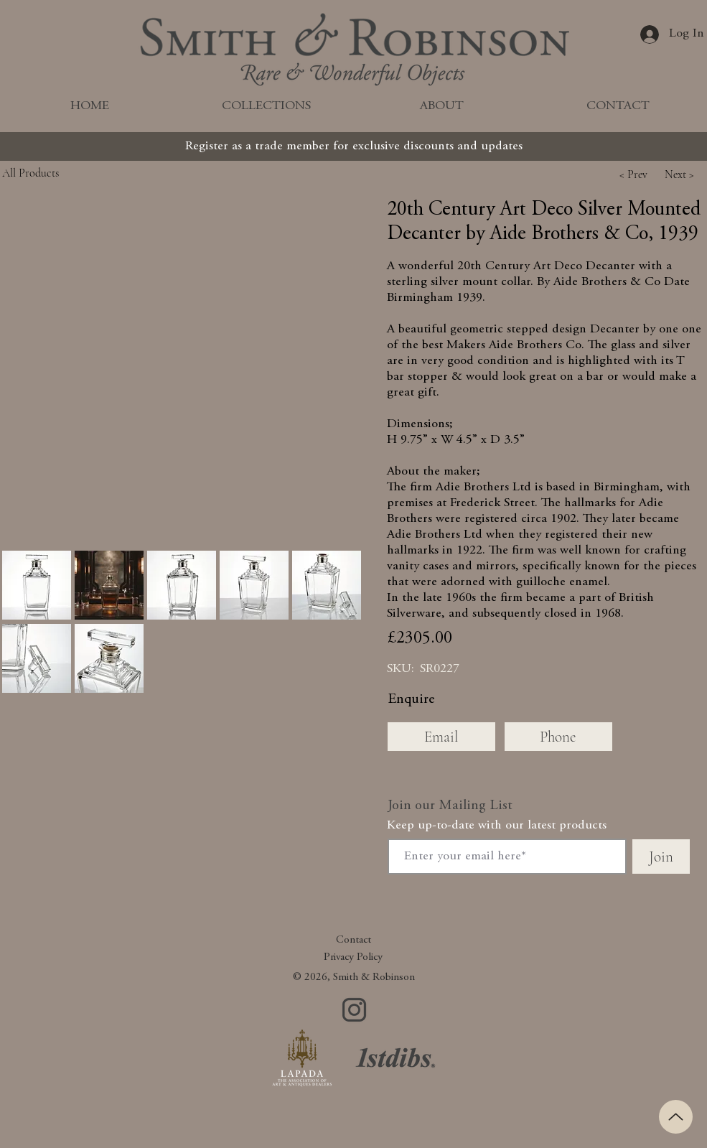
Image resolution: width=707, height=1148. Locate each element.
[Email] (441, 736)
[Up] (676, 1117)
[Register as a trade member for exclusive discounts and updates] (354, 146)
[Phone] (558, 736)
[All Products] (63, 173)
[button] (633, 174)
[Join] (661, 856)
